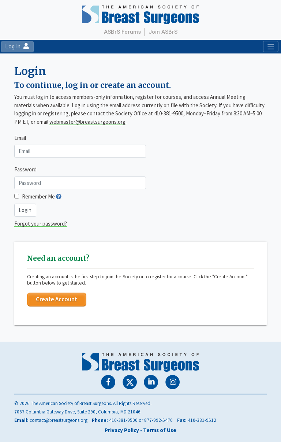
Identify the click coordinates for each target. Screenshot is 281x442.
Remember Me (38, 196)
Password (25, 169)
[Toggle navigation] (270, 46)
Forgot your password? (40, 223)
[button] (58, 196)
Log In (17, 46)
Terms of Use (159, 430)
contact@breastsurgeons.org (58, 420)
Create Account (56, 299)
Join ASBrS (163, 32)
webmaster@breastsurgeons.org (87, 121)
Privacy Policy (122, 430)
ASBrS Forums (122, 32)
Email (20, 137)
